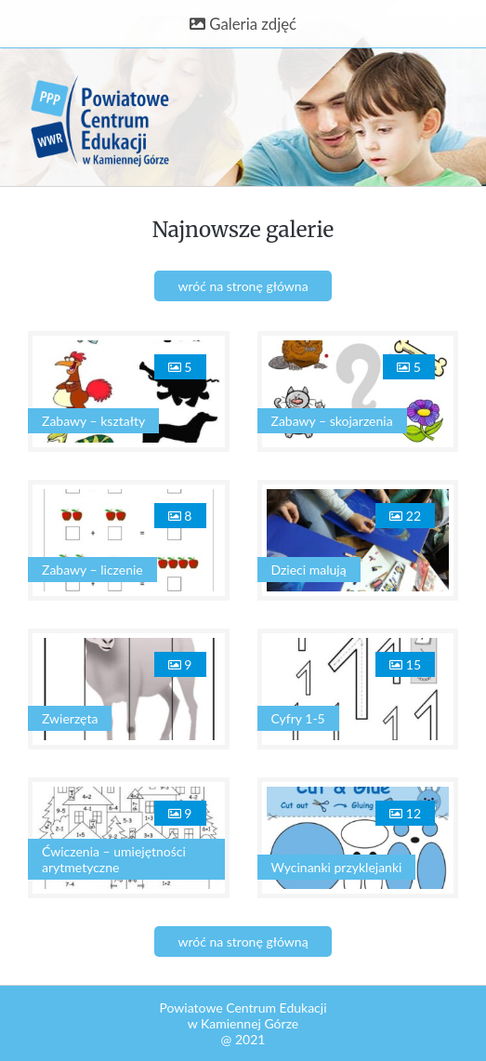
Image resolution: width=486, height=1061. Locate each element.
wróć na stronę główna (242, 286)
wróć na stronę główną (242, 941)
